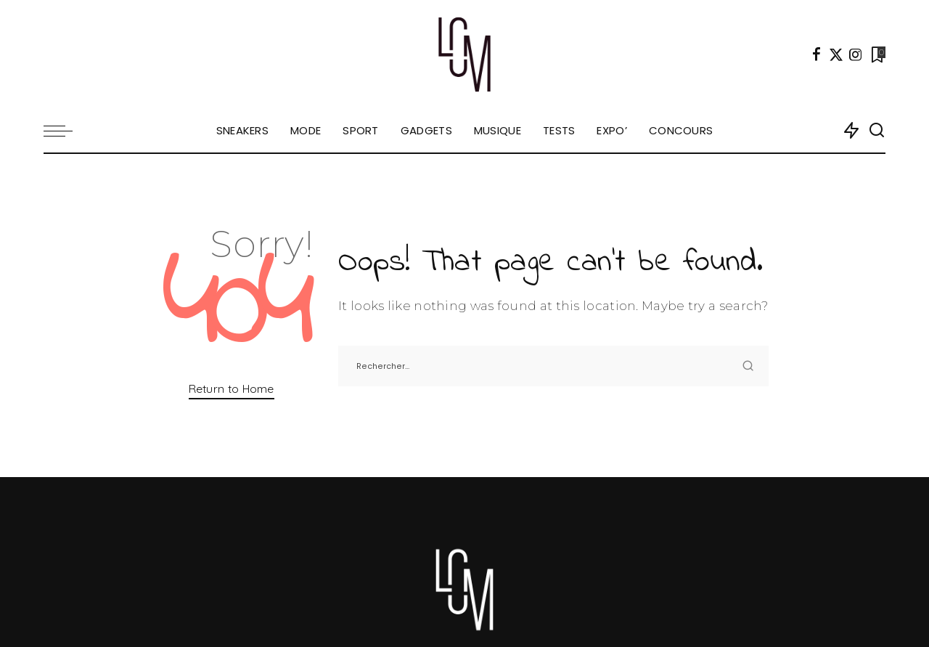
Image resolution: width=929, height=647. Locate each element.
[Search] (876, 130)
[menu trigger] (65, 130)
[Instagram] (855, 54)
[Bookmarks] (877, 54)
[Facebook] (816, 54)
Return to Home (231, 388)
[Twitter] (836, 54)
